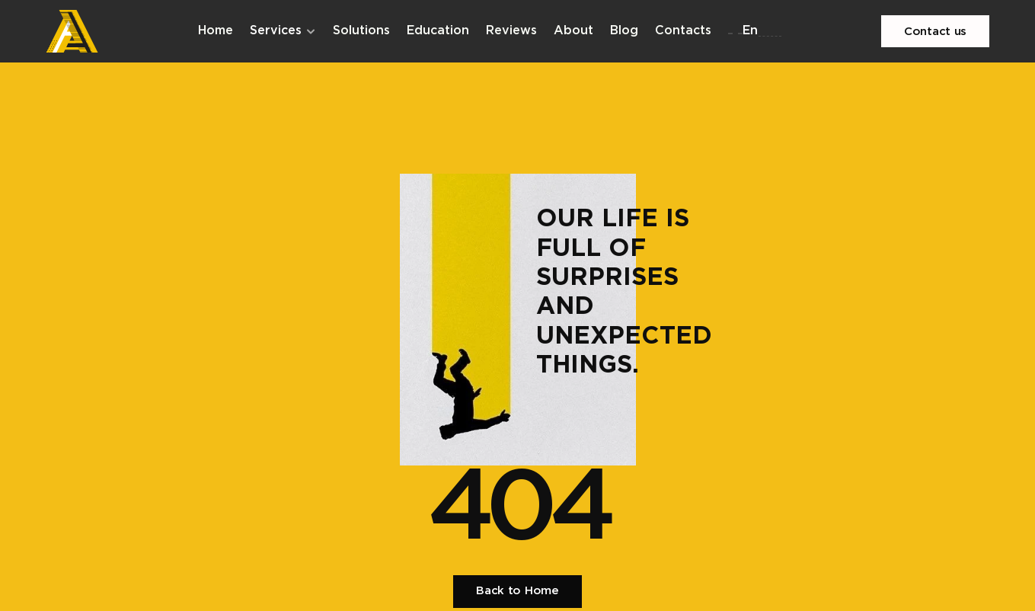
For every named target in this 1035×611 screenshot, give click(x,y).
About (573, 31)
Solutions (361, 31)
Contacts (683, 31)
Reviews (511, 31)
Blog (624, 31)
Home (215, 31)
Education (438, 31)
